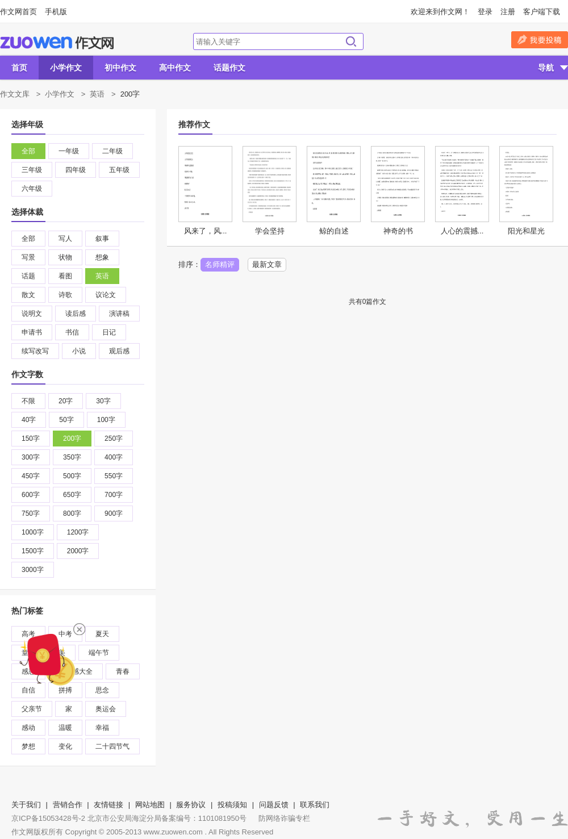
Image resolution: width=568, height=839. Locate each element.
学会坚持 (270, 231)
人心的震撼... (462, 231)
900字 (114, 513)
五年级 (119, 170)
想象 (102, 257)
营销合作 (67, 804)
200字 (72, 439)
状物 (65, 257)
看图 (65, 276)
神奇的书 (398, 231)
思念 (102, 690)
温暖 (65, 728)
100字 (106, 420)
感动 (28, 728)
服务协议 (191, 804)
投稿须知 (232, 804)
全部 (28, 151)
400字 (114, 457)
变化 (65, 746)
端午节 (99, 653)
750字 (31, 513)
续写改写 (35, 351)
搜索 (351, 41)
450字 (31, 476)
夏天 (102, 634)
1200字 (78, 532)
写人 (65, 239)
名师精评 (220, 264)
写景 (28, 257)
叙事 (102, 239)
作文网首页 (18, 11)
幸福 (102, 728)
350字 (72, 457)
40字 (29, 420)
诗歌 (65, 295)
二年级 (112, 151)
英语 (97, 94)
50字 (66, 420)
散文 (28, 295)
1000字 (33, 532)
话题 (28, 276)
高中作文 (175, 67)
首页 (19, 67)
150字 (31, 439)
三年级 (32, 170)
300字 (31, 457)
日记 (109, 332)
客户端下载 (541, 11)
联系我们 (314, 804)
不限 (28, 401)
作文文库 (15, 94)
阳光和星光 (526, 231)
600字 (31, 495)
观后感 (119, 351)
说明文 (32, 314)
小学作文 (66, 67)
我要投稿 (539, 39)
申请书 (32, 332)
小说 (79, 351)
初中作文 (120, 67)
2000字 (78, 551)
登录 (485, 11)
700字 (114, 495)
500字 (72, 476)
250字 (114, 439)
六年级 (32, 189)
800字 (72, 513)
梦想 (28, 746)
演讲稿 (119, 314)
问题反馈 (274, 804)
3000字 (33, 570)
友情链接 (108, 804)
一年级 (69, 151)
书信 (72, 332)
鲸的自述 (334, 231)
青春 (123, 671)
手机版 (56, 11)
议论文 (105, 295)
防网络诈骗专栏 (284, 818)
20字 (66, 401)
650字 (72, 495)
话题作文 (229, 67)
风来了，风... (205, 231)
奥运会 (105, 709)
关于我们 (26, 804)
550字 (114, 476)
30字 (103, 401)
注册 (507, 11)
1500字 (33, 551)
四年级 (75, 170)
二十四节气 (112, 746)
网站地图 (150, 804)
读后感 (75, 314)
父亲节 (32, 709)
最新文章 (267, 264)
